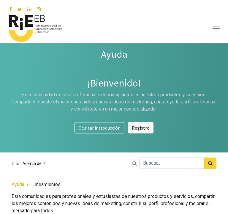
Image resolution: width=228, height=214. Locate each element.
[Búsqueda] (210, 163)
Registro (141, 128)
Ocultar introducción (99, 128)
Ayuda (18, 184)
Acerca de (32, 163)
